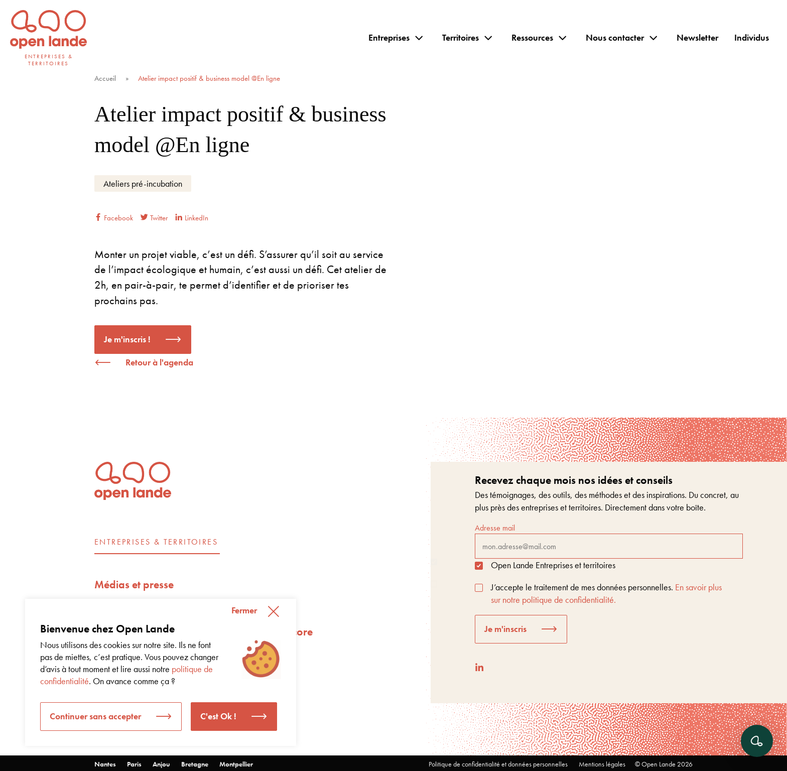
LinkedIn (191, 218)
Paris (134, 763)
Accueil (105, 78)
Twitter (154, 218)
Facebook (113, 218)
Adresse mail (609, 541)
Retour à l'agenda (159, 362)
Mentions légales (602, 763)
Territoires (460, 37)
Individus (751, 37)
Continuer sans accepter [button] (95, 716)
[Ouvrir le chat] (757, 741)
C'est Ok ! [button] (218, 716)
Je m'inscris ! (127, 339)
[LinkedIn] (479, 667)
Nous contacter (615, 37)
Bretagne (194, 763)
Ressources (532, 37)
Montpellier (236, 763)
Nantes (105, 763)
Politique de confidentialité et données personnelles (498, 763)
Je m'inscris (505, 628)
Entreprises (389, 37)
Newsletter (697, 37)
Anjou (161, 763)
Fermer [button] (244, 610)
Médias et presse (134, 584)
